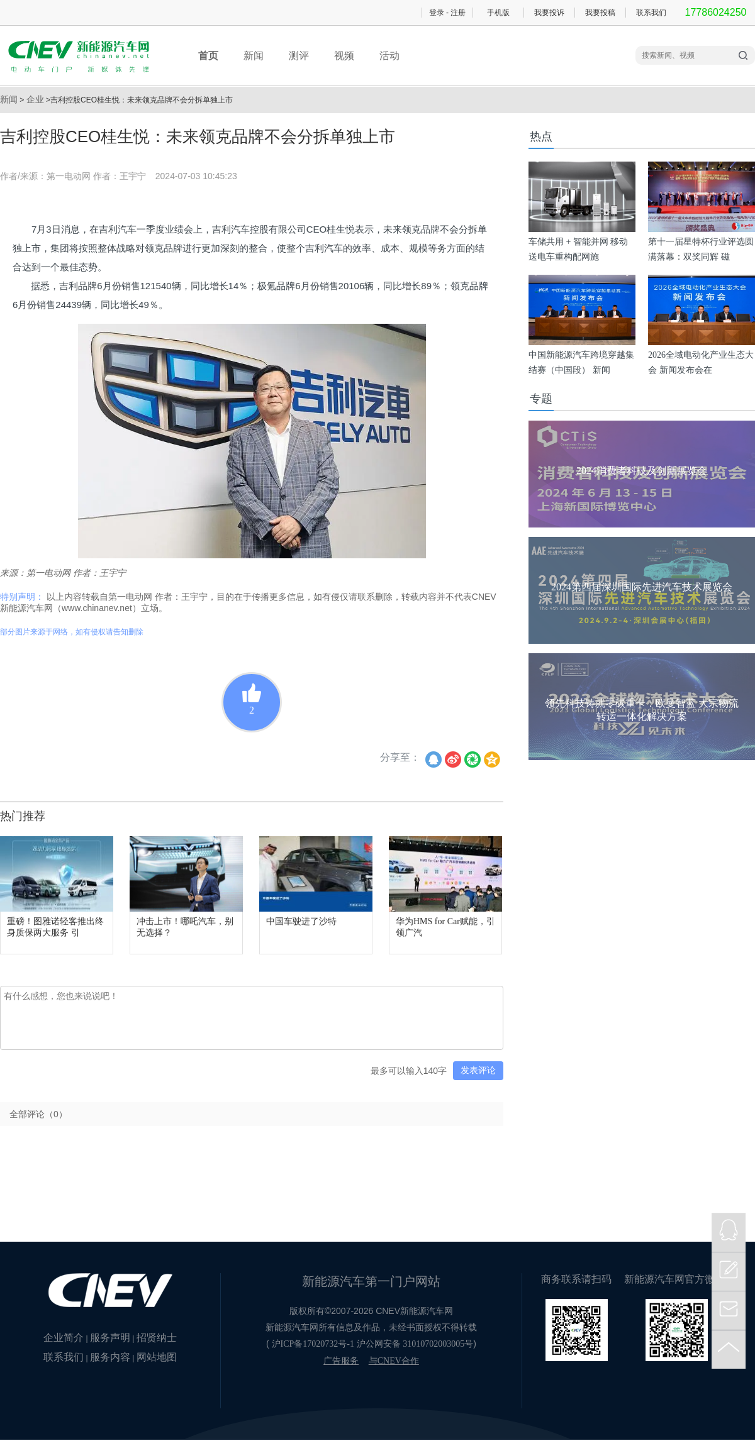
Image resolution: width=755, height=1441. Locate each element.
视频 (344, 55)
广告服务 (341, 1361)
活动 (389, 55)
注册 (458, 12)
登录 (436, 12)
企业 (35, 99)
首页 (208, 55)
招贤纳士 (157, 1337)
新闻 (253, 55)
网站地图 (157, 1357)
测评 (299, 55)
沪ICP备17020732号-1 (313, 1344)
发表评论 (478, 1070)
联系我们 (651, 12)
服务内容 (110, 1357)
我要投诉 (549, 12)
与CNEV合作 (394, 1361)
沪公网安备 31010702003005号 (415, 1344)
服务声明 (110, 1337)
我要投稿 (600, 12)
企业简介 (63, 1337)
